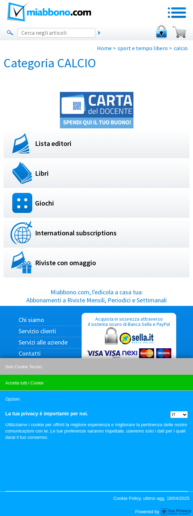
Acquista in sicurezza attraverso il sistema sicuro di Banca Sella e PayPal (129, 349)
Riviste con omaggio (65, 262)
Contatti (30, 353)
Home (104, 48)
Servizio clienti (37, 331)
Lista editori (53, 143)
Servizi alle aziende (43, 342)
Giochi (44, 203)
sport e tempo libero (143, 48)
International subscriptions (76, 232)
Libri (42, 173)
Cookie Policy (127, 498)
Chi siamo (31, 320)
